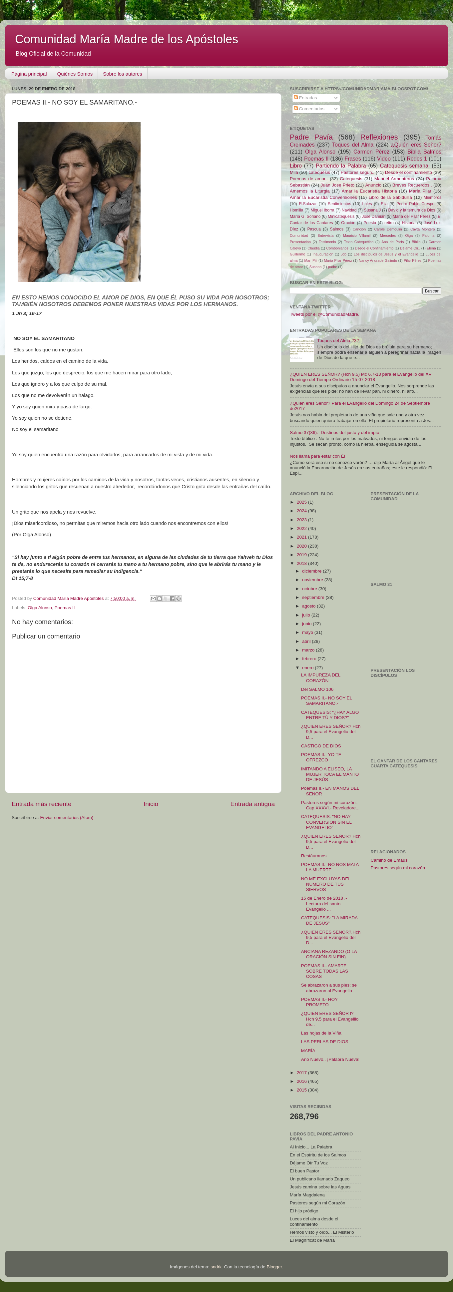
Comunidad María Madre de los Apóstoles (126, 39)
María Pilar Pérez (338, 260)
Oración (348, 222)
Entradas (305, 97)
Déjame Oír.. (410, 248)
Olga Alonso (40, 607)
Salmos (336, 229)
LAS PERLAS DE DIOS (324, 1041)
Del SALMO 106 (317, 689)
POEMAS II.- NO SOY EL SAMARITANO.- (326, 700)
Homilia (296, 210)
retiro (389, 222)
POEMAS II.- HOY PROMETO (319, 1002)
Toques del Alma (352, 145)
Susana (315, 267)
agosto (309, 606)
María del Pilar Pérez (412, 216)
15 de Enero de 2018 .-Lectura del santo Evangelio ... (324, 903)
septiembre (314, 597)
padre (332, 267)
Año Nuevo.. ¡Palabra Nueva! (330, 1059)
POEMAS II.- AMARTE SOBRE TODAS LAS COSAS (324, 971)
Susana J (372, 210)
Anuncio (373, 185)
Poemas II (65, 607)
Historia (408, 222)
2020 (302, 546)
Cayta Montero (422, 229)
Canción (359, 229)
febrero (310, 658)
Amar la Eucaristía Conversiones (323, 197)
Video (384, 159)
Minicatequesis (341, 216)
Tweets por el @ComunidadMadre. (324, 314)
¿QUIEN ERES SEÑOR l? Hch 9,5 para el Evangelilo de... (330, 1019)
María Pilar (420, 191)
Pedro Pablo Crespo (415, 204)
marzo (309, 649)
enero (308, 667)
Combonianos (337, 248)
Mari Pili (310, 260)
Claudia (313, 248)
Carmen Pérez (371, 152)
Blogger (274, 1266)
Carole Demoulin (388, 229)
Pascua (314, 229)
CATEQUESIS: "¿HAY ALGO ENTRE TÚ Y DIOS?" (330, 715)
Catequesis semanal (405, 166)
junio (307, 623)
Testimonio (327, 242)
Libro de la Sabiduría (390, 197)
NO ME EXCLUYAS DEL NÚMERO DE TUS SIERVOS (326, 884)
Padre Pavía (311, 137)
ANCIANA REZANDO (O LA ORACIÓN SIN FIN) (329, 954)
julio (306, 615)
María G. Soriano (305, 216)
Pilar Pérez (412, 260)
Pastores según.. (357, 172)
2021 (302, 537)
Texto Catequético (358, 242)
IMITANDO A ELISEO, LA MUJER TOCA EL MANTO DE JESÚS (330, 774)
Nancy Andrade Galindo (378, 260)
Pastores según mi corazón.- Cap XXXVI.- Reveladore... (330, 805)
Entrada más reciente (42, 803)
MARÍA (308, 1050)
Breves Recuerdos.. (412, 185)
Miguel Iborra (322, 210)
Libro (296, 166)
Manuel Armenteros (394, 178)
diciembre (312, 571)
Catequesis (351, 178)
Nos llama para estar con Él (317, 456)
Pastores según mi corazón (398, 867)
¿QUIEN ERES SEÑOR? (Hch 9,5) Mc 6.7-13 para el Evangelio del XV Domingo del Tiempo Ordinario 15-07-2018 (360, 377)
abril (307, 641)
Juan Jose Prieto (337, 185)
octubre (310, 588)
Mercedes (388, 235)
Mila (294, 172)
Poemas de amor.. (309, 178)
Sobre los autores (122, 74)
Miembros (432, 197)
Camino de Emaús (389, 860)
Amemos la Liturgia (310, 191)
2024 (302, 510)
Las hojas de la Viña (321, 1033)
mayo (308, 632)
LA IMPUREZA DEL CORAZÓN (320, 677)
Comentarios (309, 108)
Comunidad (299, 235)
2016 (302, 1081)
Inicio (151, 803)
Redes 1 (417, 159)
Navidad (349, 210)
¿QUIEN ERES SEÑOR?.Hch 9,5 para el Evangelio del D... (331, 937)
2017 (302, 1072)
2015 (302, 1089)
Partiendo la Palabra (341, 166)
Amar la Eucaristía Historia (369, 191)
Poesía (369, 222)
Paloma (428, 235)
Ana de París (392, 242)
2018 (302, 563)
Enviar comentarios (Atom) (67, 817)
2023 (302, 519)
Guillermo (297, 254)
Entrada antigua (252, 803)
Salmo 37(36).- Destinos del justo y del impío (334, 432)
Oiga (409, 235)
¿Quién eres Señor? (416, 145)
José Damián (373, 216)
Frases (352, 159)
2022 (302, 528)
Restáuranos (314, 855)
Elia (384, 204)
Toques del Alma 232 (338, 340)
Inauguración (322, 254)
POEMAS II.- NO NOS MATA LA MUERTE (330, 867)
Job (343, 254)
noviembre (313, 579)
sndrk (216, 1266)
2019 (302, 554)
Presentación (300, 242)
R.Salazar (307, 204)
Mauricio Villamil (356, 235)
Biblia (416, 242)
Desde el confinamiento (408, 172)
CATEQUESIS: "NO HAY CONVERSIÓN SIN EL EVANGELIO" (326, 822)
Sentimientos (339, 204)
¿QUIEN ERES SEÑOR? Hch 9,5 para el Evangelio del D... (331, 731)
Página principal (29, 74)
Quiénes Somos (75, 74)
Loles (367, 204)
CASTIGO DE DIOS (321, 745)
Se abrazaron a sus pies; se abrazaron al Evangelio (329, 988)
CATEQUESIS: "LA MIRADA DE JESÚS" (329, 920)
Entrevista (326, 235)
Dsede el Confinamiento (374, 248)
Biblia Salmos (424, 152)
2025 (302, 502)
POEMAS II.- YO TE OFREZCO (321, 757)
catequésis (319, 172)
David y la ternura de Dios (411, 210)
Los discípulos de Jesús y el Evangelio (386, 254)
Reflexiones (379, 137)
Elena (431, 248)
